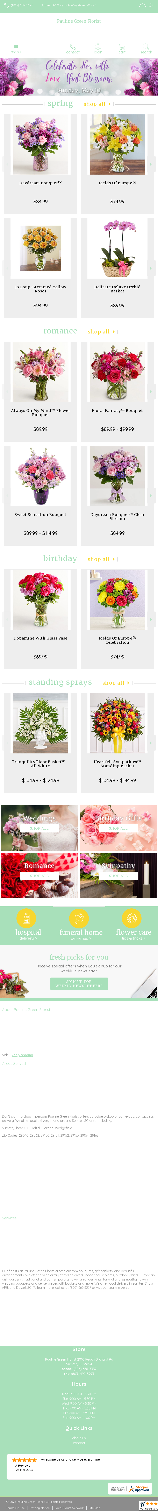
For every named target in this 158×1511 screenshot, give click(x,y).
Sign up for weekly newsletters (79, 984)
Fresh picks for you (79, 963)
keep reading (22, 1055)
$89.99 (117, 305)
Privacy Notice (40, 1508)
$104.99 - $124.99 (40, 780)
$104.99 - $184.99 (117, 780)
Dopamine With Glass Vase (40, 638)
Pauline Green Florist (79, 21)
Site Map (94, 1508)
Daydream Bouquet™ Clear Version (118, 516)
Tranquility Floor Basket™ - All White (40, 763)
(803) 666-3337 (22, 5)
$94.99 (41, 305)
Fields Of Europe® (117, 183)
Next (151, 164)
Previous (6, 164)
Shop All (95, 104)
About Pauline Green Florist (26, 1009)
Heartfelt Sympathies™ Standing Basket (117, 763)
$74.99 (117, 201)
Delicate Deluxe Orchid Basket (117, 289)
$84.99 (41, 201)
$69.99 (41, 657)
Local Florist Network (69, 1508)
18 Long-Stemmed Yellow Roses (40, 289)
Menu (16, 51)
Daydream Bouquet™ (40, 183)
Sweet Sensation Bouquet (40, 514)
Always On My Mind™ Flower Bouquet (40, 412)
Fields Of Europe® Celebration (117, 640)
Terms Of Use (15, 1508)
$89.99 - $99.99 (117, 429)
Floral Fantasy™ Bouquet (117, 410)
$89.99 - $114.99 (41, 533)
